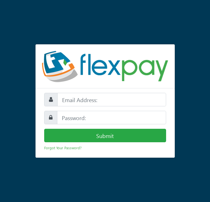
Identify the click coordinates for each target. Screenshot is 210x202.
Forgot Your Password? (63, 147)
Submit (105, 135)
